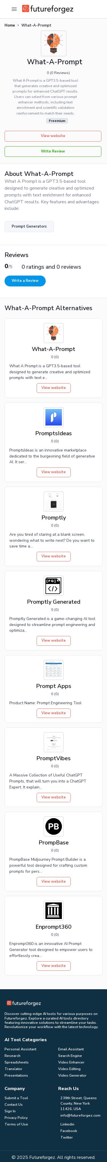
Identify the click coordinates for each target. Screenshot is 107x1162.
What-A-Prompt (53, 349)
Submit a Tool (16, 1098)
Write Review (53, 151)
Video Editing (69, 1068)
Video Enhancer (71, 1062)
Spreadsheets (17, 1062)
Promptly (53, 517)
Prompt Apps (53, 686)
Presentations (16, 1075)
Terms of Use (16, 1124)
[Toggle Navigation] (14, 9)
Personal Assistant (20, 1049)
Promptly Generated (53, 602)
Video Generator (72, 1075)
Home (10, 25)
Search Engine (70, 1055)
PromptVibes (53, 758)
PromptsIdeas (53, 433)
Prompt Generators (29, 226)
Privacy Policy (16, 1117)
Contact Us (14, 1104)
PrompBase (54, 842)
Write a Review (25, 280)
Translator (13, 1068)
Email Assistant (71, 1049)
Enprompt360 (53, 927)
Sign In (10, 1111)
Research (12, 1055)
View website (53, 136)
